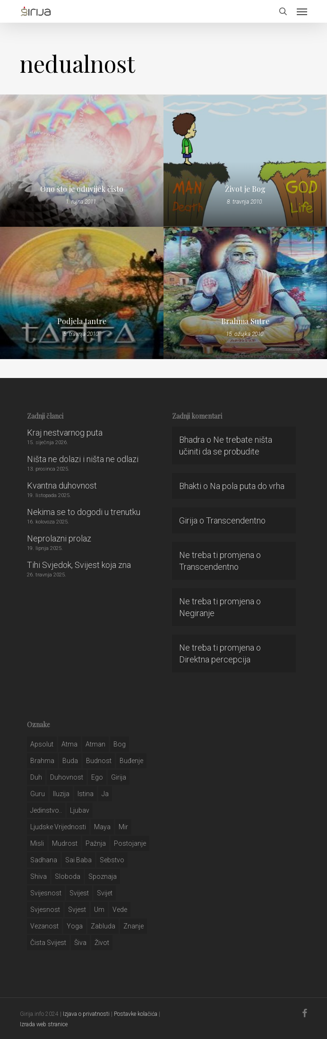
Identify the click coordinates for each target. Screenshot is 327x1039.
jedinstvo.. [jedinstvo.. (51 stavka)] (46, 810)
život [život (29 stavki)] (102, 942)
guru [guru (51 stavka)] (37, 794)
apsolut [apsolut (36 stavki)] (41, 744)
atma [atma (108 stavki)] (69, 744)
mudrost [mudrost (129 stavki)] (64, 843)
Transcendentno (236, 520)
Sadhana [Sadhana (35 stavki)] (43, 860)
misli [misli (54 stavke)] (37, 843)
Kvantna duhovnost (62, 485)
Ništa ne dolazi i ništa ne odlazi (82, 459)
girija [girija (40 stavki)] (118, 777)
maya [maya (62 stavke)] (102, 827)
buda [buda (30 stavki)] (70, 760)
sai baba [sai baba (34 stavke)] (78, 860)
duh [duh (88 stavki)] (36, 777)
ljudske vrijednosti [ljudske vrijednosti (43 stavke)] (58, 827)
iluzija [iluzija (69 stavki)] (61, 794)
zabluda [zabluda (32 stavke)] (103, 926)
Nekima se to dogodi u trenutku (83, 512)
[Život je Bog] (245, 160)
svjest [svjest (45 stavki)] (77, 909)
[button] (302, 11)
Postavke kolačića (135, 1014)
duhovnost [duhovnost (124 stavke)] (66, 777)
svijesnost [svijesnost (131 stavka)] (45, 893)
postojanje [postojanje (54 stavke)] (130, 843)
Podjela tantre (81, 321)
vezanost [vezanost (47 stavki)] (44, 926)
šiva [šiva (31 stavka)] (80, 942)
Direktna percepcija (214, 659)
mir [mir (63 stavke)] (123, 827)
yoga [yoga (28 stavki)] (75, 926)
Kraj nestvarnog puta (65, 433)
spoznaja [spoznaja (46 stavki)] (102, 876)
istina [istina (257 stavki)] (85, 794)
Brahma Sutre (245, 321)
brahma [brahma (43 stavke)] (42, 760)
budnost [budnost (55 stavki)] (99, 760)
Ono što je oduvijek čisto (81, 189)
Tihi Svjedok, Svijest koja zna (79, 565)
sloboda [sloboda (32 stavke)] (67, 876)
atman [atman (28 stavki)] (95, 744)
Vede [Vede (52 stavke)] (119, 909)
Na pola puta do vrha (247, 486)
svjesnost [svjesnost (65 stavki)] (45, 909)
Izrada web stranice (44, 1024)
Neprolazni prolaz (59, 538)
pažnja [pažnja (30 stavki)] (96, 843)
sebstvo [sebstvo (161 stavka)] (112, 860)
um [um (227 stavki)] (99, 909)
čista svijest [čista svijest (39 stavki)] (48, 942)
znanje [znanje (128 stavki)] (133, 926)
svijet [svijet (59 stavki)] (104, 893)
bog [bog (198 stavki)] (119, 744)
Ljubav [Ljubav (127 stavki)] (79, 810)
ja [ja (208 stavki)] (105, 794)
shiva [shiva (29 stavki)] (38, 876)
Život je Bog (245, 189)
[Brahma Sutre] (245, 293)
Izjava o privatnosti (86, 1014)
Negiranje (197, 613)
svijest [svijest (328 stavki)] (79, 893)
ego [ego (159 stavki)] (97, 777)
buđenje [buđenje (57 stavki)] (131, 760)
